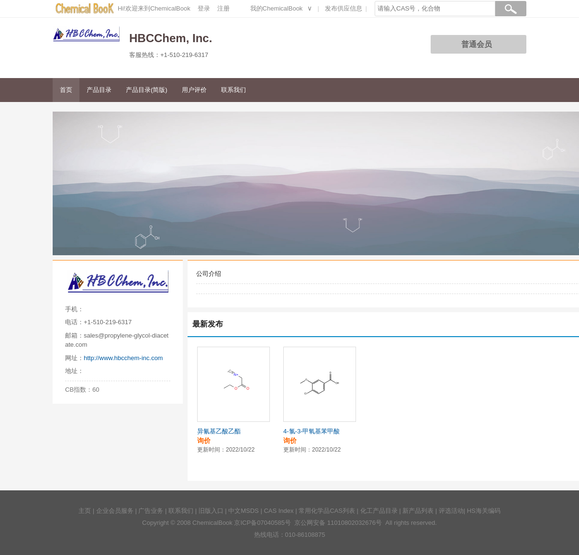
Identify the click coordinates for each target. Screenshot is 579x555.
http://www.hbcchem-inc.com (123, 358)
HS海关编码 (484, 510)
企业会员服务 (115, 510)
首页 (66, 89)
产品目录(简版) (146, 89)
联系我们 (233, 89)
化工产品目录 (379, 510)
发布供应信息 (343, 8)
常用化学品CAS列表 (327, 510)
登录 (204, 8)
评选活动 (451, 510)
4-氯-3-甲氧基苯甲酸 (311, 431)
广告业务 (150, 510)
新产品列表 (418, 510)
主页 (84, 510)
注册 (223, 8)
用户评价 (194, 89)
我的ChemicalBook (276, 8)
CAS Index (278, 510)
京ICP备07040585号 (262, 522)
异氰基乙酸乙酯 (219, 431)
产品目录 (99, 89)
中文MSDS (243, 510)
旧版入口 (211, 510)
